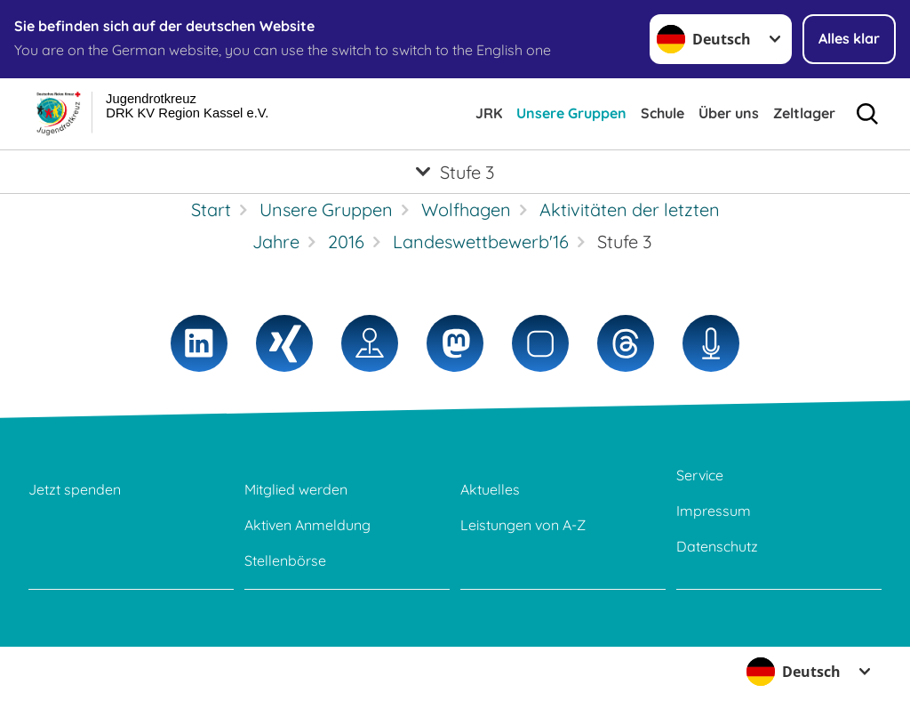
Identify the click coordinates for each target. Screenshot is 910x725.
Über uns (728, 113)
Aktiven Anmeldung (307, 525)
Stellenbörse (285, 560)
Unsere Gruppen (571, 113)
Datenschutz (717, 546)
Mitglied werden (295, 489)
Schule (662, 113)
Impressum (713, 511)
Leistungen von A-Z (523, 525)
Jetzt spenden (74, 489)
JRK (488, 113)
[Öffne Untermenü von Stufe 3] (455, 171)
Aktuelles (490, 489)
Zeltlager (804, 113)
